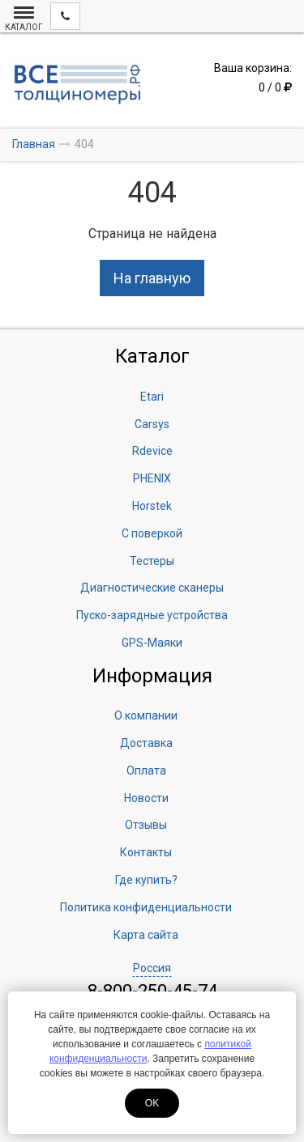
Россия (152, 968)
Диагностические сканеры (152, 587)
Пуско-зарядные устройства (152, 615)
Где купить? (146, 879)
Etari (152, 396)
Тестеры (152, 560)
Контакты (146, 852)
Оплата (146, 770)
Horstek (152, 505)
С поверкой (152, 533)
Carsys (152, 424)
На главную (152, 278)
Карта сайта (145, 934)
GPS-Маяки (152, 642)
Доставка (146, 743)
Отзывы (146, 824)
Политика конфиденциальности (146, 907)
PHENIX (152, 478)
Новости (146, 798)
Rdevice (152, 450)
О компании (146, 715)
